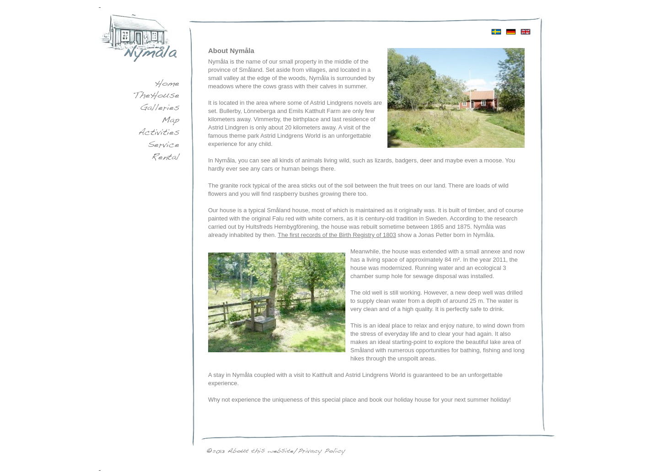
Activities (158, 133)
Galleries (159, 108)
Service (163, 145)
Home (167, 84)
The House (156, 96)
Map (170, 121)
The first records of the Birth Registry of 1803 (337, 234)
